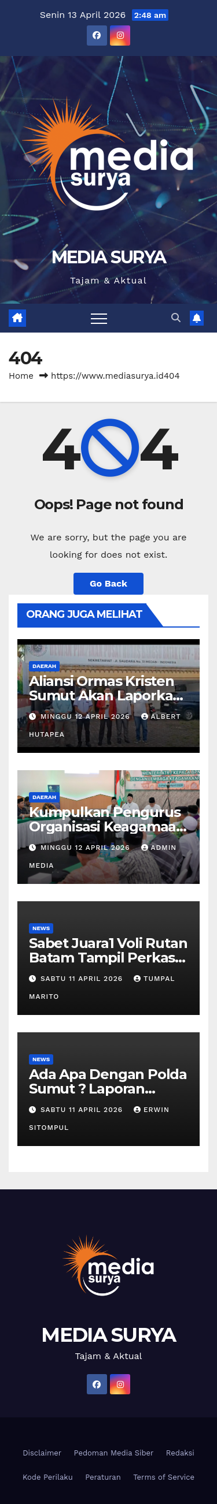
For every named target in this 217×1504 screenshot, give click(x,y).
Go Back (108, 583)
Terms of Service (163, 1477)
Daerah (44, 666)
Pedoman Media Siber (114, 1453)
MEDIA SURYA (108, 257)
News (41, 928)
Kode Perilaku (48, 1477)
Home (21, 376)
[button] (176, 317)
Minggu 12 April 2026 (87, 716)
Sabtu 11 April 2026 (83, 979)
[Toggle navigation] (99, 318)
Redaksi (180, 1453)
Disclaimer (42, 1453)
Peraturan (103, 1477)
